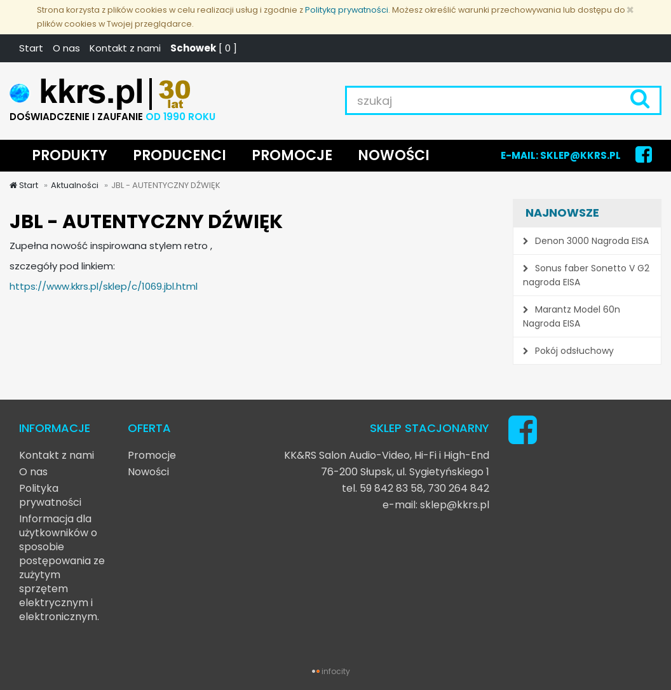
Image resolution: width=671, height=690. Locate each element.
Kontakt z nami (125, 48)
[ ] (203, 48)
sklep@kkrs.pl (454, 504)
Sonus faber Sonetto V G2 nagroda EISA (586, 275)
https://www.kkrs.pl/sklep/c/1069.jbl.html (104, 286)
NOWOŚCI (394, 155)
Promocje (152, 455)
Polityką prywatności (346, 9)
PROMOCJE (292, 155)
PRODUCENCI (179, 155)
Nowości (148, 471)
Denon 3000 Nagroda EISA (586, 240)
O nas (66, 48)
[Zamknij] (630, 10)
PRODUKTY (69, 155)
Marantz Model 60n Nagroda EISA (571, 316)
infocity (336, 671)
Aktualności (74, 185)
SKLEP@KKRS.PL (580, 155)
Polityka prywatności (50, 495)
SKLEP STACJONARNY (429, 428)
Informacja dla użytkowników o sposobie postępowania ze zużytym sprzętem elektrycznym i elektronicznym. (62, 567)
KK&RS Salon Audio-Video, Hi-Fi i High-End (386, 455)
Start (31, 48)
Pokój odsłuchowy (568, 350)
